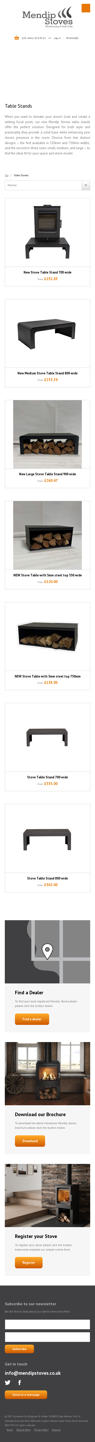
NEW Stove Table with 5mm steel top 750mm (48, 676)
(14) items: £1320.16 (34, 38)
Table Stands (21, 175)
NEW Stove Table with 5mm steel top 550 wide (47, 575)
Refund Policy (23, 1429)
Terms (10, 1429)
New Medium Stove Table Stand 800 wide (47, 373)
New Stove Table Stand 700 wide (47, 272)
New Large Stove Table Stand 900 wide (47, 474)
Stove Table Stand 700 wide (47, 777)
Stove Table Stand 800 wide (47, 878)
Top (6, 175)
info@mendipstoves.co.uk (33, 1373)
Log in (57, 38)
